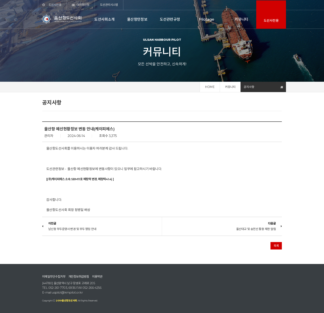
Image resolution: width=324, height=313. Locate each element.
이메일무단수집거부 (53, 276)
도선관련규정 (170, 19)
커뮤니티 (241, 19)
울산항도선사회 (61, 19)
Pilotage (206, 19)
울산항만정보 (137, 19)
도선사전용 (55, 5)
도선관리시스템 (109, 5)
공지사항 (249, 87)
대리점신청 (83, 5)
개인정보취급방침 (78, 276)
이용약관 (97, 276)
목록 (276, 246)
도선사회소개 (104, 19)
